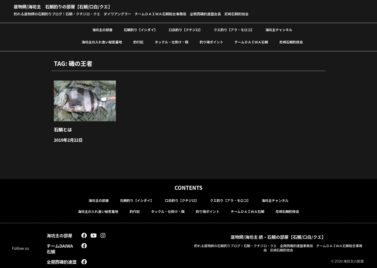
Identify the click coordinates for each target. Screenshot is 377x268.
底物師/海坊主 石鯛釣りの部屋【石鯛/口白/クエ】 (74, 6)
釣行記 (138, 41)
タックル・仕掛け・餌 (171, 41)
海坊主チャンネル (278, 29)
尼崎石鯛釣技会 (291, 41)
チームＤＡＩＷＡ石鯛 (251, 41)
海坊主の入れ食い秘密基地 (102, 41)
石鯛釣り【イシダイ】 (140, 29)
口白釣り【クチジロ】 (185, 29)
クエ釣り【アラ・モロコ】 (234, 29)
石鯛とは (62, 129)
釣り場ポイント (211, 41)
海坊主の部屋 (102, 29)
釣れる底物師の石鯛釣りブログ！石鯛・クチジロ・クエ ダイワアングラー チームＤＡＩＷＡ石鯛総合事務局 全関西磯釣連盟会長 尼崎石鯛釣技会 (142, 14)
